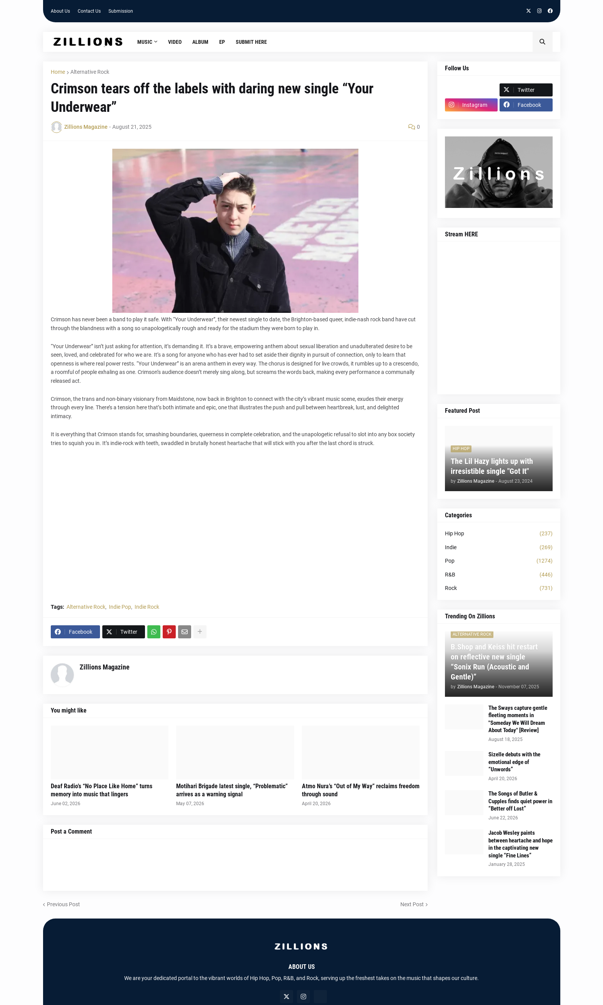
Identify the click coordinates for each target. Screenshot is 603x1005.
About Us (60, 11)
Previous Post (63, 904)
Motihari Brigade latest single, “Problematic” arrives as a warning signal (232, 790)
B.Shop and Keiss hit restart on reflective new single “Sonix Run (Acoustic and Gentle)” (494, 661)
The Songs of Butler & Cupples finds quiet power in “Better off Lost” (520, 801)
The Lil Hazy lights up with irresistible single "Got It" (492, 466)
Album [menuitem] (200, 42)
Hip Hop (499, 534)
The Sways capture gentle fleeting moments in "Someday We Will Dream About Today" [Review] (517, 719)
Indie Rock (147, 607)
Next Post (412, 904)
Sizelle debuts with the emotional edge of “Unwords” (514, 762)
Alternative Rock (89, 72)
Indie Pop (120, 607)
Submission (120, 11)
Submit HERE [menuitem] (251, 42)
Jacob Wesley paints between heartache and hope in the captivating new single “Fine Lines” (520, 844)
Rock (499, 588)
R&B (499, 575)
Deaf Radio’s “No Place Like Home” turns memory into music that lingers (101, 790)
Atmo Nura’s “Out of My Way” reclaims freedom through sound (361, 790)
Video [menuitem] (175, 42)
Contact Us (89, 11)
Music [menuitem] (144, 42)
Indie (499, 548)
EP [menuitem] (222, 42)
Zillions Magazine (105, 667)
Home (58, 72)
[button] (543, 42)
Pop (499, 561)
